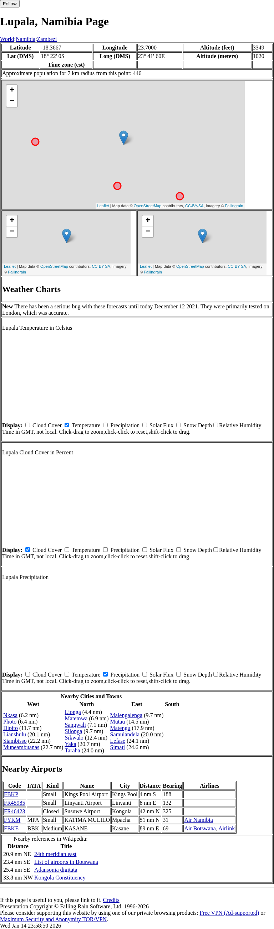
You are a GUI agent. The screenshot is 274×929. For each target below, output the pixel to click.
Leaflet (103, 206)
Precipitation (124, 425)
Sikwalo (74, 738)
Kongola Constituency (60, 878)
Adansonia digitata (55, 870)
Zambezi (47, 39)
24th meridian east (55, 854)
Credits (111, 900)
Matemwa (76, 718)
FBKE (11, 828)
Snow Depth (197, 425)
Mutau (117, 722)
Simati (117, 747)
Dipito (10, 728)
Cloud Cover (47, 425)
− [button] (12, 101)
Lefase (118, 741)
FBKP (11, 794)
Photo (9, 722)
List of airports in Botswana (66, 862)
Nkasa (10, 715)
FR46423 (14, 811)
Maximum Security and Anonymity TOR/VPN (53, 919)
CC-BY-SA (194, 206)
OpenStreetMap (148, 206)
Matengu (120, 728)
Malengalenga (126, 715)
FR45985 (14, 803)
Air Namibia (198, 820)
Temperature (86, 425)
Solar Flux (161, 425)
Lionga (73, 712)
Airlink (226, 828)
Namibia (25, 39)
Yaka (70, 744)
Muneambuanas (21, 747)
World (7, 39)
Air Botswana (199, 828)
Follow (10, 3)
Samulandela (125, 734)
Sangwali (75, 725)
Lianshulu (14, 734)
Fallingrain (234, 206)
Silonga (73, 731)
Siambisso (15, 741)
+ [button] (12, 90)
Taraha (72, 750)
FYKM (12, 820)
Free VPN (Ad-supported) (229, 913)
